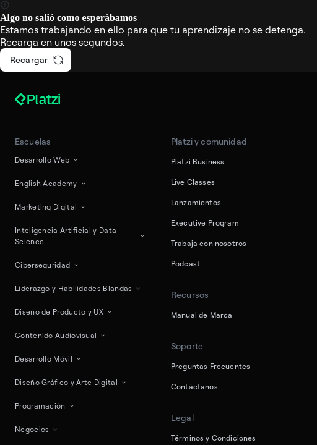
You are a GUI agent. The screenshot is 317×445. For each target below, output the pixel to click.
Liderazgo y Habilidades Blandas (78, 288)
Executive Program (205, 222)
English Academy (51, 183)
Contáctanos (194, 386)
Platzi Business (197, 161)
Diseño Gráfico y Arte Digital (71, 382)
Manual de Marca (201, 315)
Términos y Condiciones (213, 438)
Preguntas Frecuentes (210, 366)
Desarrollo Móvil (48, 358)
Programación (45, 405)
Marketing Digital (51, 206)
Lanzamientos (196, 202)
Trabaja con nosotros (208, 243)
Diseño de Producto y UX (64, 311)
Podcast (185, 263)
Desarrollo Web (47, 159)
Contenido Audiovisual (60, 335)
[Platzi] (52, 99)
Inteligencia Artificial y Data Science (80, 236)
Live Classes (193, 182)
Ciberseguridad (47, 264)
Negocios (37, 429)
